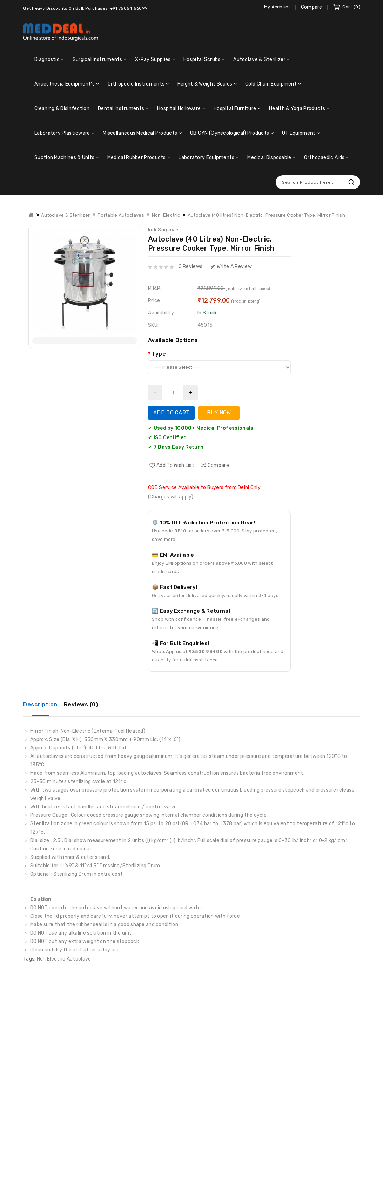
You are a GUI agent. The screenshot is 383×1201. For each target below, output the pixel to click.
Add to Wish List (175, 465)
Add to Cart (171, 412)
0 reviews (191, 267)
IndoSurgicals (164, 230)
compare (218, 465)
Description (40, 704)
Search (351, 182)
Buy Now (219, 412)
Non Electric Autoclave (64, 959)
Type (159, 354)
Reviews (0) (81, 704)
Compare (311, 7)
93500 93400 (206, 651)
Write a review (231, 267)
